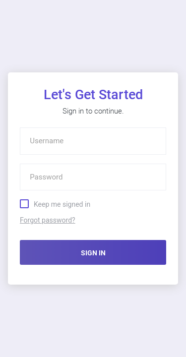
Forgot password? (47, 220)
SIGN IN (93, 253)
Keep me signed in (62, 203)
